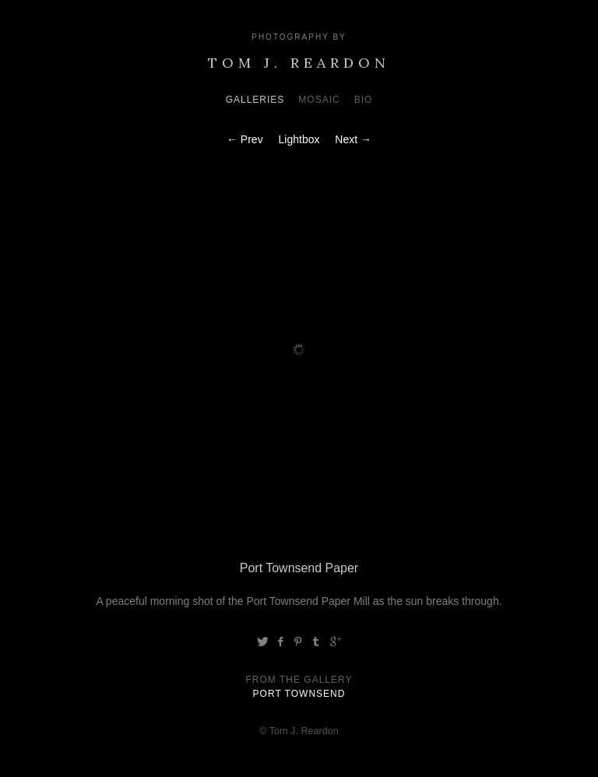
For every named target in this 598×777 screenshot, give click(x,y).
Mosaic (318, 99)
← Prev (245, 139)
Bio (363, 99)
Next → (353, 139)
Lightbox (299, 139)
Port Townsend (299, 693)
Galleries (255, 99)
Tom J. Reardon (299, 63)
